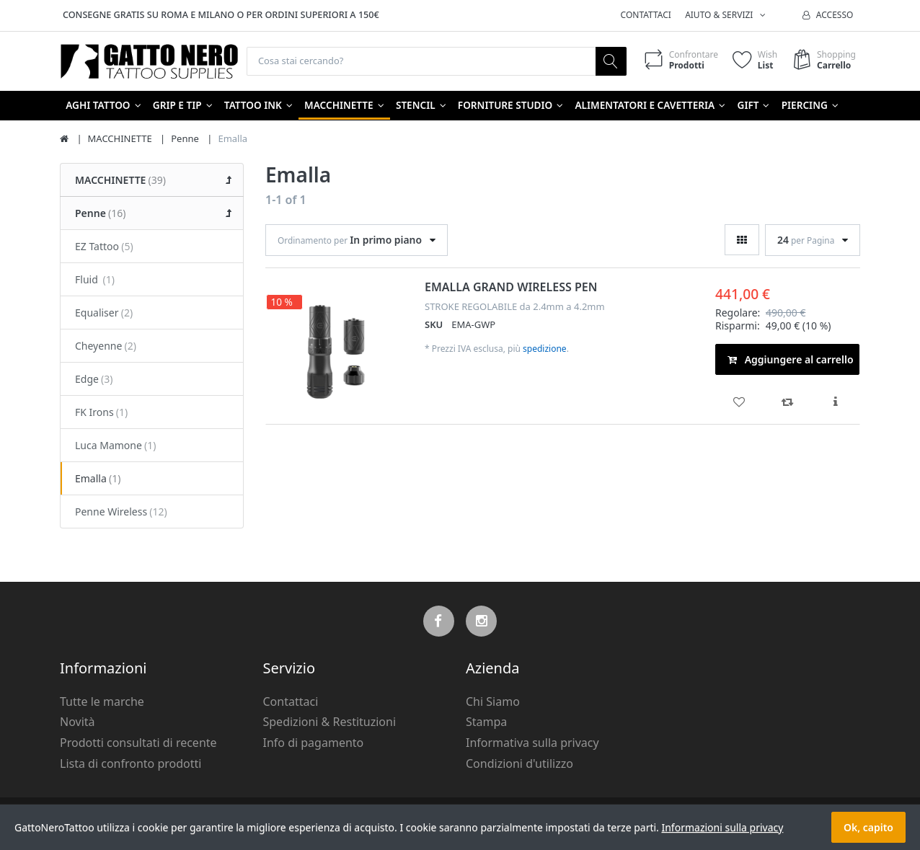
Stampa (486, 722)
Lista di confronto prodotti (130, 764)
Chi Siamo (493, 702)
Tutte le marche (102, 702)
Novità (77, 722)
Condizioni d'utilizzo (519, 764)
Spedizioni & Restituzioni (330, 722)
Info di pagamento (313, 743)
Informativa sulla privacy (532, 743)
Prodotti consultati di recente (138, 743)
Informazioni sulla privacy (722, 827)
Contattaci (646, 15)
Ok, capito (868, 827)
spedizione (545, 349)
